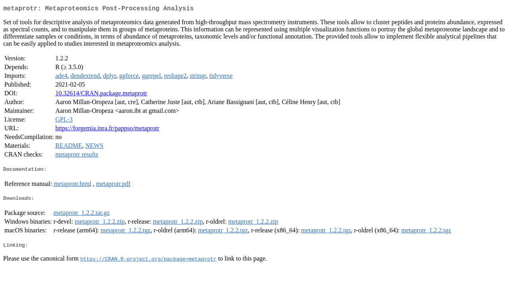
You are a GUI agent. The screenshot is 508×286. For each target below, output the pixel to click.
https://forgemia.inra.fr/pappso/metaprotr (107, 129)
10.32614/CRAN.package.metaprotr (101, 94)
